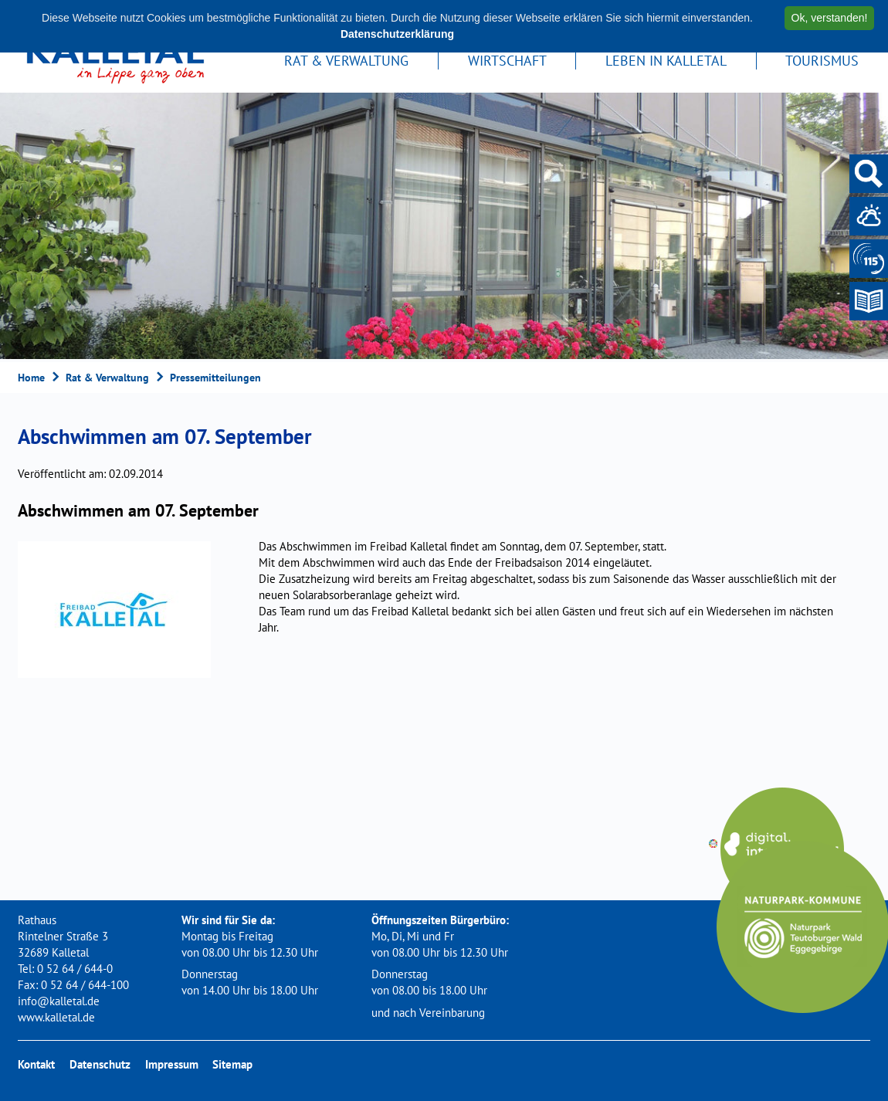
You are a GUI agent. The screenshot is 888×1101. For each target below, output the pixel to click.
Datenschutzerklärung (397, 34)
